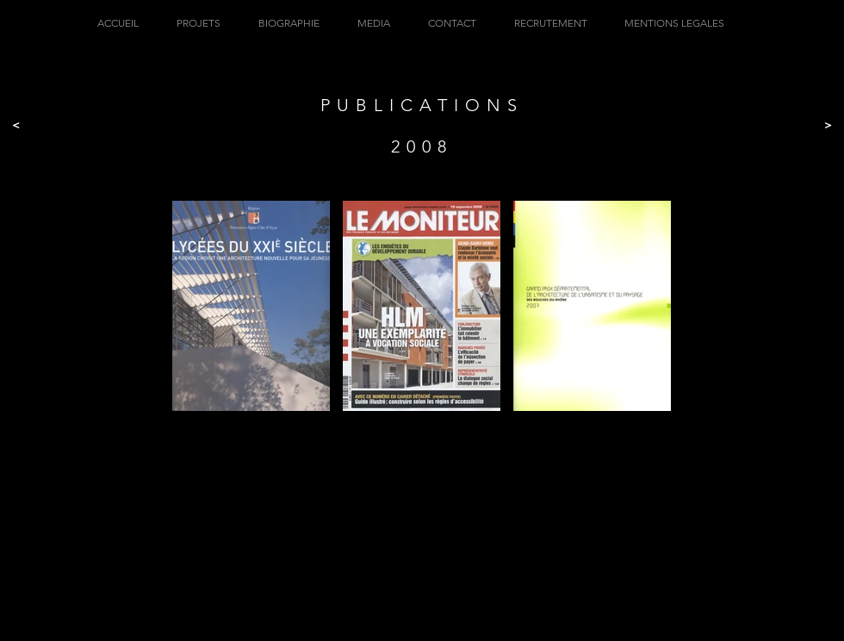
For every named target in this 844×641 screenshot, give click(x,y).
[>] (828, 125)
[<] (16, 125)
